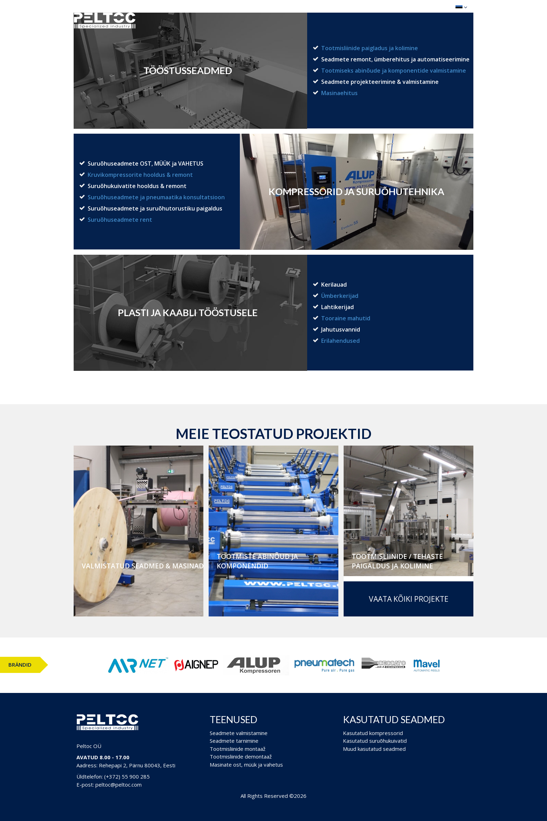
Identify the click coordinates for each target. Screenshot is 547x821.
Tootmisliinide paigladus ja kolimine (369, 48)
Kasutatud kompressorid (373, 732)
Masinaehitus (339, 93)
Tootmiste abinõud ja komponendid (257, 561)
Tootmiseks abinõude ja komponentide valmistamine (393, 70)
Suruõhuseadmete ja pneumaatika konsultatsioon (156, 197)
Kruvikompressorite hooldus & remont (140, 175)
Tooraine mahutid (345, 318)
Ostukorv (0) (426, 7)
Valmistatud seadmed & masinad (143, 565)
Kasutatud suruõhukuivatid (375, 740)
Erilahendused (340, 341)
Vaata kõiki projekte (408, 599)
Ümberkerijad (339, 296)
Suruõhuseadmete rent (120, 219)
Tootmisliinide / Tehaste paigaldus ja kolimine (397, 561)
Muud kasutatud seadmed (374, 748)
